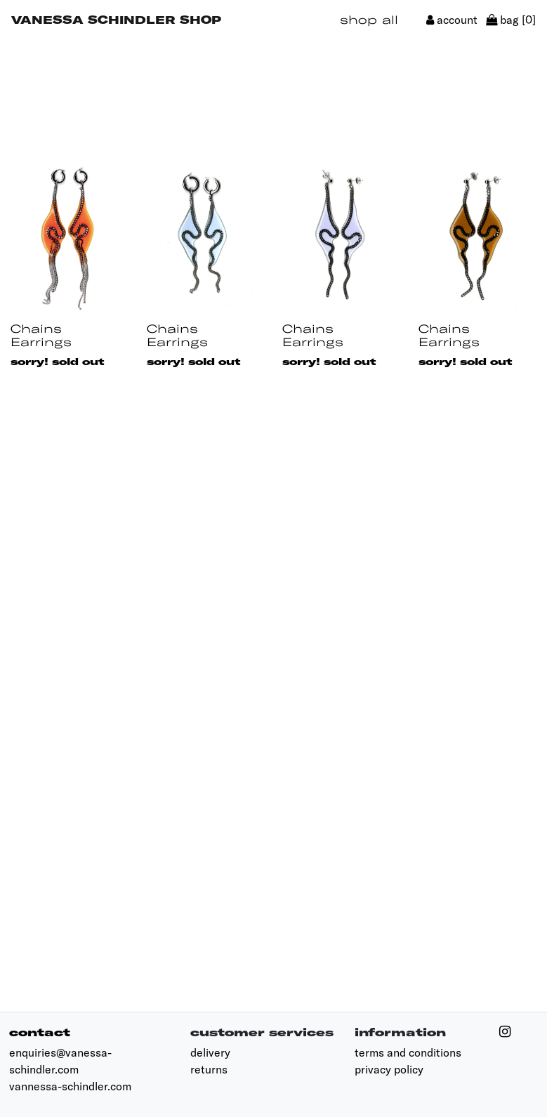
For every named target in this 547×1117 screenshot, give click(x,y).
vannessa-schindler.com (70, 1086)
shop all (369, 19)
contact (39, 1031)
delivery (210, 1052)
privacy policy (389, 1069)
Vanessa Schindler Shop (116, 19)
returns (209, 1069)
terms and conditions (408, 1052)
